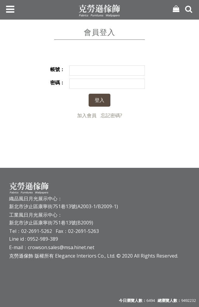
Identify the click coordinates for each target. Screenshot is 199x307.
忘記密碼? (111, 115)
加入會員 (86, 115)
